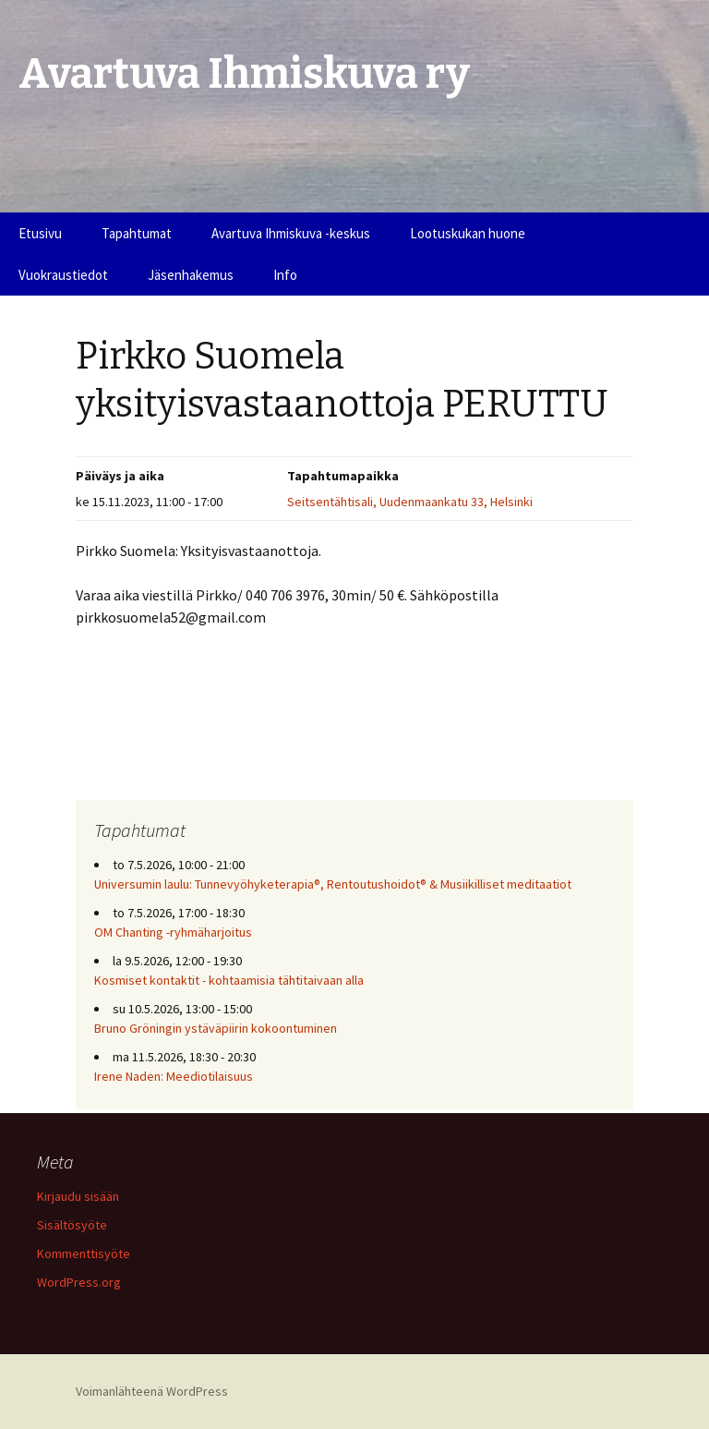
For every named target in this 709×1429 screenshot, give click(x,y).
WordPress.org (79, 1282)
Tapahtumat (137, 233)
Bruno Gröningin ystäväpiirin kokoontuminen (215, 1028)
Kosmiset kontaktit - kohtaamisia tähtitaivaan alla (229, 980)
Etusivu (40, 233)
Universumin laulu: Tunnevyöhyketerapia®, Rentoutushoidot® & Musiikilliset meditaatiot (332, 884)
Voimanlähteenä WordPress (152, 1391)
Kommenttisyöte (83, 1253)
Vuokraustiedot (63, 275)
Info (285, 275)
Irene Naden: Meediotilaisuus (173, 1076)
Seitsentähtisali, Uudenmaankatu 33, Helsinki (410, 501)
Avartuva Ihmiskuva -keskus (290, 233)
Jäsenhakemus (191, 275)
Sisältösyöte (72, 1225)
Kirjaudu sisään (78, 1196)
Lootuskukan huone (467, 233)
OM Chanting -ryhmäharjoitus (173, 932)
